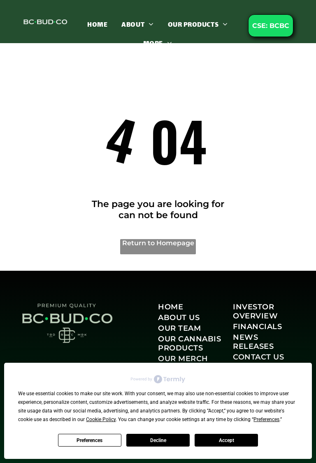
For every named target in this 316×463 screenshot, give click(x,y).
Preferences (89, 440)
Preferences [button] (266, 419)
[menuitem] (97, 24)
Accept (226, 440)
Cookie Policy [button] (101, 419)
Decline (158, 440)
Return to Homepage (158, 243)
